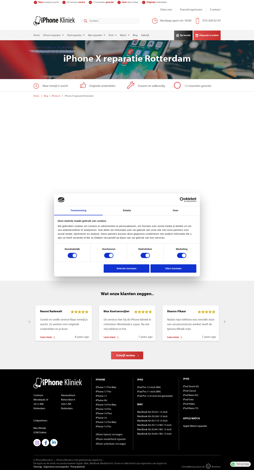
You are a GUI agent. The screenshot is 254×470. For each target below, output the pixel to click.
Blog (135, 34)
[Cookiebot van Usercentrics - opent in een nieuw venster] (182, 199)
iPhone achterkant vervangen (111, 442)
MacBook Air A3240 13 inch (152, 415)
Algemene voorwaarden (56, 466)
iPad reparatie (74, 34)
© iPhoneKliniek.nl (43, 459)
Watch (123, 34)
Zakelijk (145, 34)
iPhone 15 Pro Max (106, 421)
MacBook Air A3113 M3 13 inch (154, 424)
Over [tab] (176, 210)
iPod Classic (189, 390)
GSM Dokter (39, 431)
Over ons (166, 9)
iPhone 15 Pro (103, 425)
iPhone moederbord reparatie (111, 438)
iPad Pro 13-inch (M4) (149, 386)
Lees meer (46, 336)
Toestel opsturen (191, 9)
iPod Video (189, 403)
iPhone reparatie (52, 34)
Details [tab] (127, 210)
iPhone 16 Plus (104, 412)
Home (36, 34)
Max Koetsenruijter (116, 310)
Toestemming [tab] (78, 210)
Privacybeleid (77, 466)
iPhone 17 (101, 395)
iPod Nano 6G (190, 394)
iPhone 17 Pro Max (106, 386)
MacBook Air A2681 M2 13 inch (154, 433)
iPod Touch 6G (191, 385)
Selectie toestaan (127, 268)
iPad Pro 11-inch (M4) (149, 390)
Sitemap (37, 466)
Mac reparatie (95, 34)
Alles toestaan (173, 268)
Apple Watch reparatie (195, 425)
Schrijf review (125, 354)
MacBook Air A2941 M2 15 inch (154, 428)
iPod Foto (188, 398)
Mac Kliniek (39, 427)
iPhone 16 (101, 417)
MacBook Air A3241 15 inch (152, 411)
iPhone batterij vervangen (109, 433)
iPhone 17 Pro (103, 390)
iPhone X (56, 95)
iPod (111, 34)
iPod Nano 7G (190, 407)
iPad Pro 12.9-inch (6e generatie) (155, 395)
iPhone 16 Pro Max (106, 403)
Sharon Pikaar (176, 310)
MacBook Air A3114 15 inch (152, 419)
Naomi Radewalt (51, 310)
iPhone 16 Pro (103, 408)
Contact (215, 9)
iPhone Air (101, 399)
